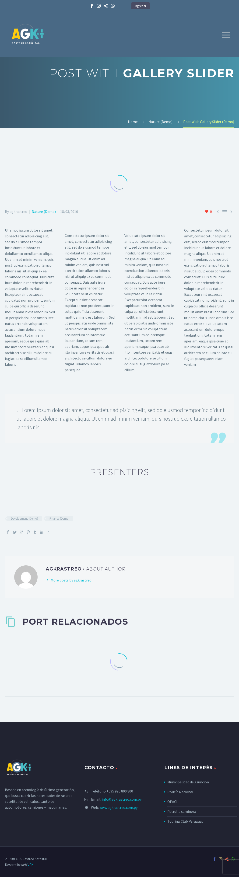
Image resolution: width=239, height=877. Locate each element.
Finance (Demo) (59, 519)
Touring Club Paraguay (185, 821)
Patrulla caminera (181, 811)
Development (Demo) (24, 519)
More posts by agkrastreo (71, 580)
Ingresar (140, 6)
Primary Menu (226, 35)
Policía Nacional (180, 791)
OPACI (172, 801)
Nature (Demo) (44, 211)
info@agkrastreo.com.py (121, 799)
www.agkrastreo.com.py (118, 807)
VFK (30, 865)
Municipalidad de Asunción (188, 782)
